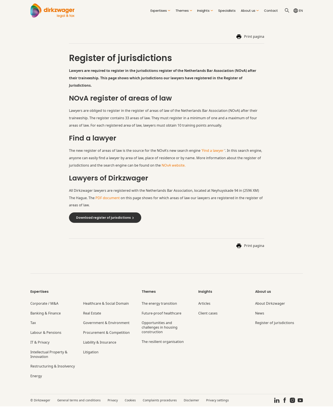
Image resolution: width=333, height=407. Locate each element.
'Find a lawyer (212, 151)
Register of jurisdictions (274, 323)
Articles (204, 304)
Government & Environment (106, 323)
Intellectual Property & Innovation (48, 355)
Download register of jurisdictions (105, 218)
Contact (271, 10)
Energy (36, 376)
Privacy (113, 401)
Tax (33, 323)
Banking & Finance (45, 314)
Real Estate (92, 314)
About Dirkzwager (270, 304)
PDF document (107, 198)
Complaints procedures (160, 401)
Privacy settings (217, 401)
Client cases (208, 314)
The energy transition (159, 304)
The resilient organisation (163, 342)
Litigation (90, 353)
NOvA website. (173, 165)
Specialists (227, 10)
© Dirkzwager (40, 401)
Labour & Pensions (45, 333)
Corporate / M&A (44, 304)
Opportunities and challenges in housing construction (159, 328)
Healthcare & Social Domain (106, 304)
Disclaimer (191, 401)
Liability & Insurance (99, 343)
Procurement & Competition (106, 333)
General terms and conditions (79, 401)
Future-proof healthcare (161, 314)
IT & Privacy (39, 343)
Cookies (130, 401)
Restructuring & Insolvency (52, 367)
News (259, 314)
